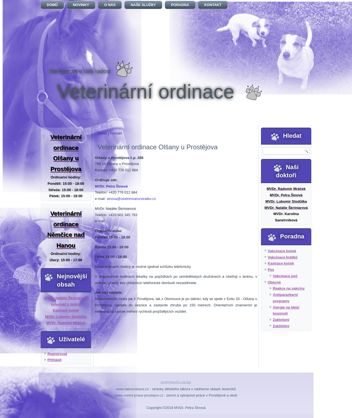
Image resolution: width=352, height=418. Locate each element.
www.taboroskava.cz (132, 389)
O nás (110, 5)
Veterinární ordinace (145, 92)
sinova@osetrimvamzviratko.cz (131, 199)
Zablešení (281, 320)
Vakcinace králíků (283, 257)
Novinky (81, 5)
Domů (52, 5)
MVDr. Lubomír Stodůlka (66, 317)
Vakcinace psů (285, 276)
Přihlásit (55, 360)
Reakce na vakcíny (289, 288)
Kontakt (213, 5)
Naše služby (143, 5)
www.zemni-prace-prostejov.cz (139, 395)
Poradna (180, 5)
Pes (271, 270)
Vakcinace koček (282, 251)
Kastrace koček (66, 310)
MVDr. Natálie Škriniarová (66, 298)
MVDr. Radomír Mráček (66, 323)
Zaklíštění (281, 326)
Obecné (274, 282)
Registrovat (57, 354)
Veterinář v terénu (66, 304)
